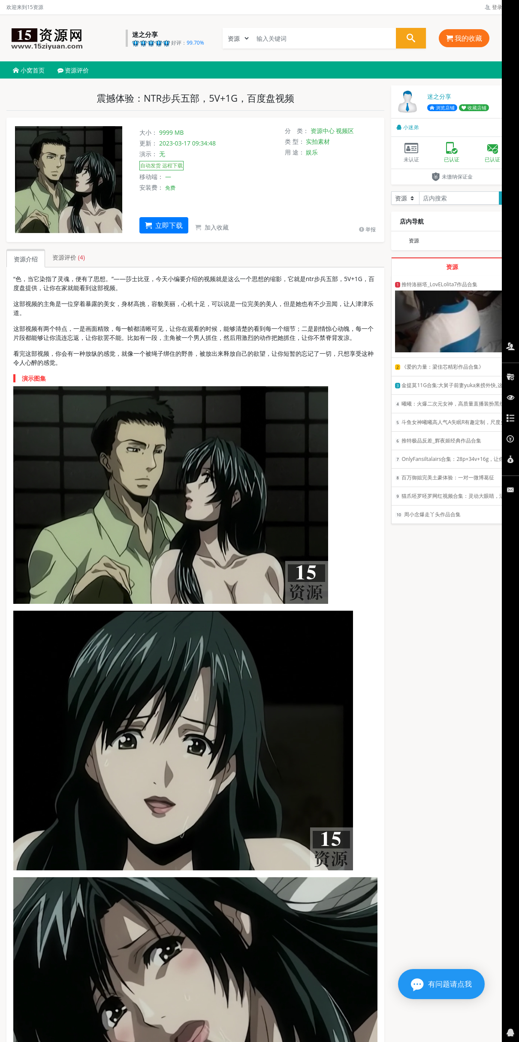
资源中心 (323, 131)
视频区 (345, 131)
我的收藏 (464, 38)
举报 (367, 229)
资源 (414, 240)
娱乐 (312, 152)
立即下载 (164, 225)
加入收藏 (212, 227)
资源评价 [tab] (68, 257)
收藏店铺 (474, 108)
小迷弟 (407, 127)
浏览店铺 (442, 108)
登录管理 (499, 7)
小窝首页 (29, 70)
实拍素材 (318, 141)
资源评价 (73, 70)
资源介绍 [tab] (26, 259)
